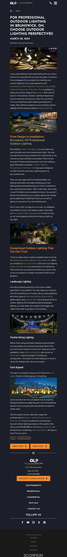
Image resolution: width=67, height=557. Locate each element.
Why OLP (33, 503)
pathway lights (31, 299)
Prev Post (20, 446)
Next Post (40, 446)
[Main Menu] (55, 3)
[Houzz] (39, 522)
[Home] (21, 3)
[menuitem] (33, 538)
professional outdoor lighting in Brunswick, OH (29, 86)
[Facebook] (22, 522)
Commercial (33, 497)
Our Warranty (33, 485)
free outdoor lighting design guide (27, 213)
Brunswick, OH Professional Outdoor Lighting (27, 141)
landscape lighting (44, 108)
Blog (13, 438)
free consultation (30, 263)
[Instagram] (33, 522)
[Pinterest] (44, 522)
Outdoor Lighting (24, 438)
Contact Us (33, 509)
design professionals (18, 266)
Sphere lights (47, 296)
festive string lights (32, 352)
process (39, 92)
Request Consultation (33, 479)
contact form (47, 427)
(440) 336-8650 (33, 474)
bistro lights (15, 355)
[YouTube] (28, 522)
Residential (33, 491)
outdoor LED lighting (28, 149)
